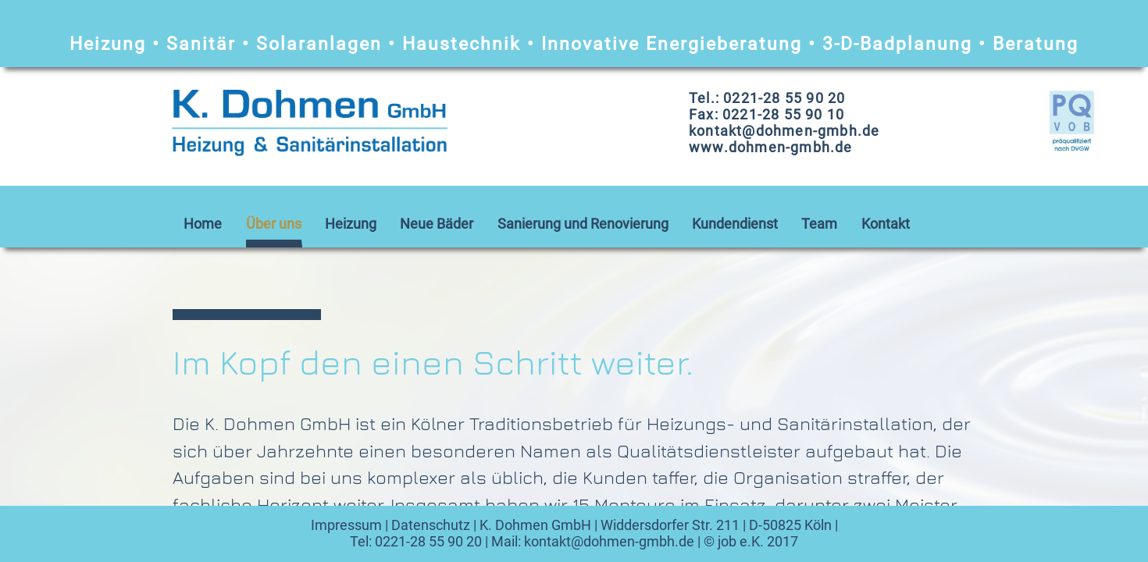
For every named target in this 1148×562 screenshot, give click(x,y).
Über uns (273, 223)
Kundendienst (735, 223)
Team (819, 223)
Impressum (346, 525)
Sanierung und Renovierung (582, 223)
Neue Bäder (436, 223)
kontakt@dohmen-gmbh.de (609, 541)
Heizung (350, 223)
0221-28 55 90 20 (428, 541)
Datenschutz (430, 525)
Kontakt (885, 223)
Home (203, 223)
